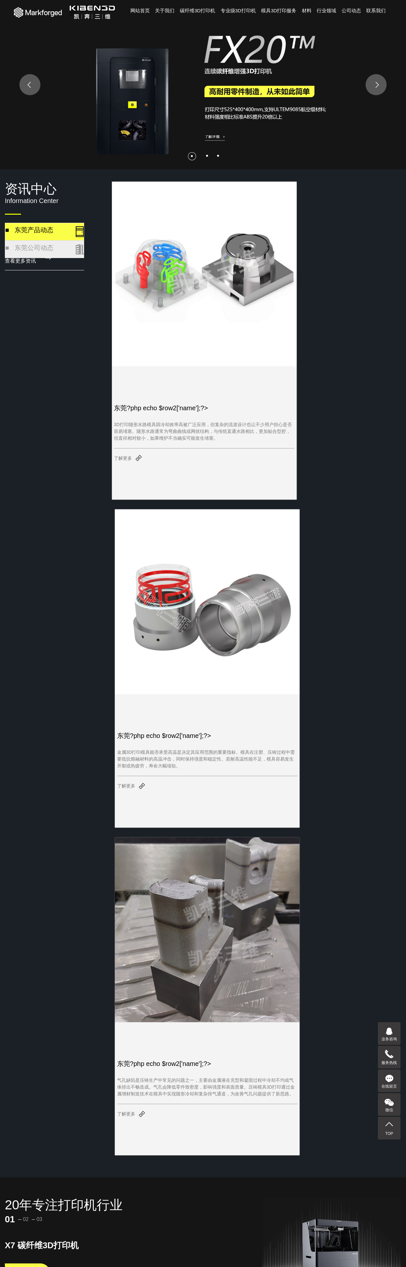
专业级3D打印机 (238, 10)
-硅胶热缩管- (71, 1209)
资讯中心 (164, 1242)
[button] (192, 156)
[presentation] (29, 84)
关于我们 (164, 10)
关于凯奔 (71, 1242)
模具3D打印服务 (278, 10)
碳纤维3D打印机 (197, 10)
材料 (307, 10)
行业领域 (326, 10)
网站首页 (140, 10)
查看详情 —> (27, 555)
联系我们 (376, 10)
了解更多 (123, 393)
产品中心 (25, 1242)
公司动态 (351, 10)
